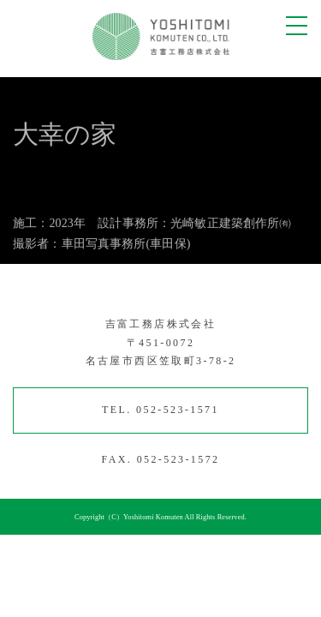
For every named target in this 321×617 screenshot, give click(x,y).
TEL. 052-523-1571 (160, 410)
